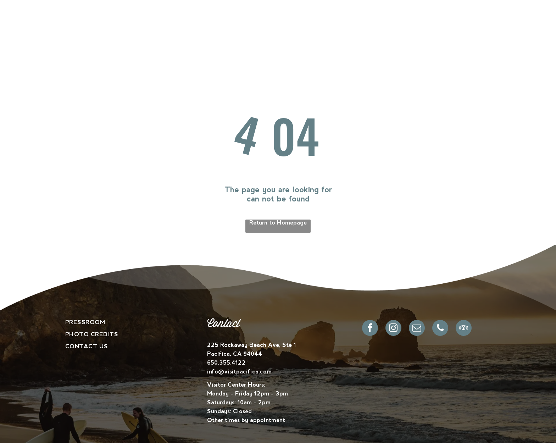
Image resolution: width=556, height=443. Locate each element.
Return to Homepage (278, 223)
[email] (417, 329)
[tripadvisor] (464, 329)
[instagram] (393, 329)
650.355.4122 (226, 363)
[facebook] (370, 329)
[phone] (440, 329)
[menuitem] (174, 26)
